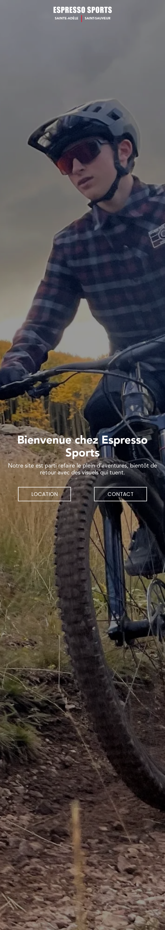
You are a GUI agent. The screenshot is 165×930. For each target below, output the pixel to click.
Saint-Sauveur (97, 18)
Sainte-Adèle (66, 18)
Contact (120, 494)
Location (44, 494)
